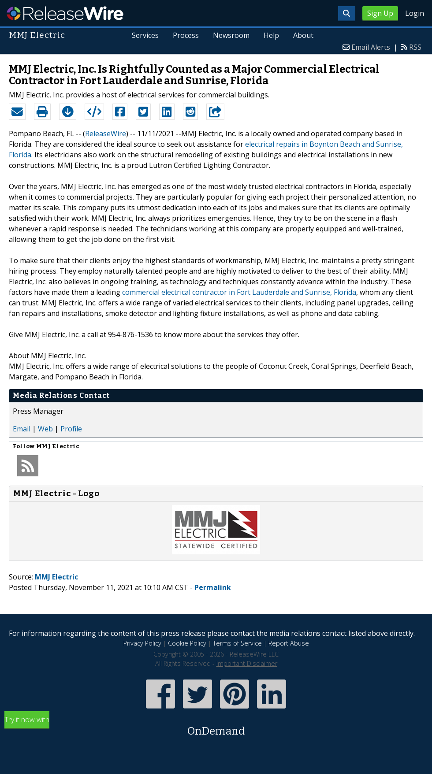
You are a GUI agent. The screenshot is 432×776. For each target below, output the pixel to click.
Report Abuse (288, 643)
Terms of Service (237, 643)
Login (414, 13)
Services (145, 35)
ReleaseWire (65, 13)
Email (21, 429)
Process (186, 35)
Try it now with (216, 727)
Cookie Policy (187, 643)
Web (45, 429)
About (303, 35)
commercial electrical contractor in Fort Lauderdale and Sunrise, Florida (239, 292)
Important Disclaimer (246, 663)
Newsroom (231, 35)
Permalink (212, 587)
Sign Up (380, 13)
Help (271, 35)
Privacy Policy (142, 643)
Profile (71, 429)
